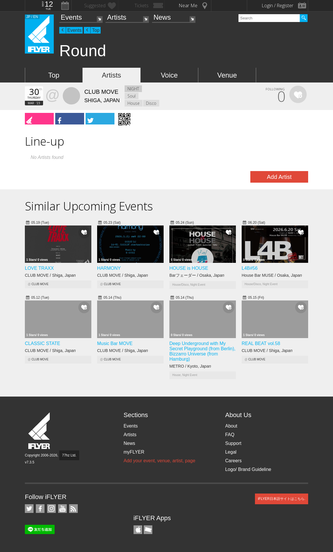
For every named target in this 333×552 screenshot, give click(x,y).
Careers (233, 460)
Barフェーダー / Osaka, (196, 275)
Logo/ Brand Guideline (248, 469)
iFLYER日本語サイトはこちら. (281, 499)
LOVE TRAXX (39, 268)
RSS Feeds (73, 508)
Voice (169, 75)
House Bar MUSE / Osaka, (272, 275)
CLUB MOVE (40, 284)
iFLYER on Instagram (51, 508)
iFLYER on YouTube (62, 508)
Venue (227, 75)
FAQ (229, 434)
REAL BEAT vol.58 (261, 343)
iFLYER (39, 430)
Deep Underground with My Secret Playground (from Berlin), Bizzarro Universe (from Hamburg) (202, 351)
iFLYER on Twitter (29, 508)
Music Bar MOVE (115, 343)
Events (71, 17)
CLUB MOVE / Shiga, (50, 275)
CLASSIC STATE (42, 343)
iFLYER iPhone (138, 529)
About (231, 425)
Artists (116, 17)
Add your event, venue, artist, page (159, 460)
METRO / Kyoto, (190, 366)
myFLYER (133, 452)
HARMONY (109, 268)
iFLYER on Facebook (40, 508)
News (162, 17)
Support (233, 443)
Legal (230, 452)
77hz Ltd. (69, 455)
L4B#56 (250, 268)
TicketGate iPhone (148, 529)
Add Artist (279, 177)
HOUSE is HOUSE (188, 268)
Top (95, 30)
